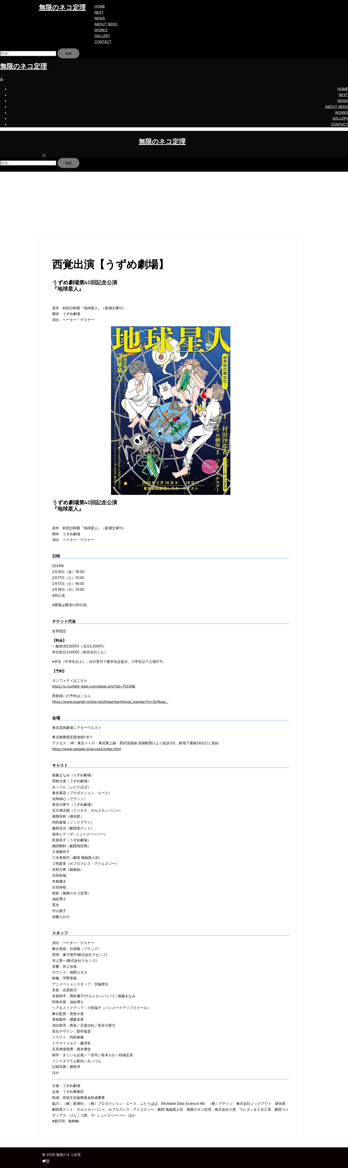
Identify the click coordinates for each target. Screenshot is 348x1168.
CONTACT (103, 42)
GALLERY (102, 36)
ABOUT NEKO (106, 24)
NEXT (99, 12)
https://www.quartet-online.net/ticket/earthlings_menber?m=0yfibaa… (110, 701)
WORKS (101, 30)
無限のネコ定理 (62, 7)
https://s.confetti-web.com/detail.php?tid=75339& (93, 686)
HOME (100, 6)
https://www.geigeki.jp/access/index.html (86, 749)
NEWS (100, 18)
